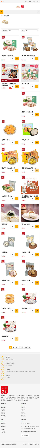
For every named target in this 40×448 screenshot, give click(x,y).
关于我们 (3, 410)
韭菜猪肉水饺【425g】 (7, 56)
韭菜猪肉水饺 (5, 336)
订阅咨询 (23, 416)
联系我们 (25, 435)
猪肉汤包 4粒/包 (26, 224)
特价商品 (3, 432)
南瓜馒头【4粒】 (26, 252)
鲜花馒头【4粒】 (6, 280)
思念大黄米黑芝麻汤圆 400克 (29, 168)
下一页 (21, 347)
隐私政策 (3, 416)
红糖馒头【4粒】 (26, 280)
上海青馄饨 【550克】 (7, 196)
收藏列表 (23, 413)
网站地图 (31, 444)
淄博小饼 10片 (25, 140)
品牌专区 (3, 423)
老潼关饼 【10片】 (6, 308)
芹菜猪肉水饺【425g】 (27, 112)
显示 (23, 30)
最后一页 (27, 347)
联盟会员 (3, 426)
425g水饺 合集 (25, 84)
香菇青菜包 (4, 224)
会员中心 (23, 407)
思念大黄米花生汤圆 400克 (8, 168)
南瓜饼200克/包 (5, 140)
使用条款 (3, 407)
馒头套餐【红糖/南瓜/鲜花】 (29, 56)
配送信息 (3, 413)
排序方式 (5, 30)
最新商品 (3, 429)
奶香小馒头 (4, 252)
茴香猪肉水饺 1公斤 (27, 308)
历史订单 (23, 410)
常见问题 (37, 444)
